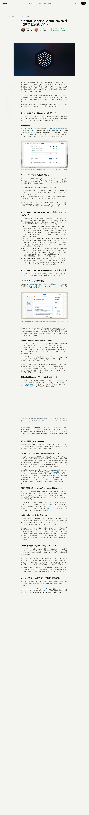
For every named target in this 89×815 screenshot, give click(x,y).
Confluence (44, 475)
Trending (28, 16)
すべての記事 (10, 16)
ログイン (77, 3)
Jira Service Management (36, 589)
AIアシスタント (44, 581)
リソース (57, 3)
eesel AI (56, 472)
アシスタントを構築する (53, 481)
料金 (45, 3)
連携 (40, 3)
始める (83, 3)
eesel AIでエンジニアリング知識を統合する (11, 117)
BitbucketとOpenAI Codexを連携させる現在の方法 (11, 100)
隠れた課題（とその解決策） (11, 106)
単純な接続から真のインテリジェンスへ (11, 111)
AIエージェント (51, 508)
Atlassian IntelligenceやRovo (37, 284)
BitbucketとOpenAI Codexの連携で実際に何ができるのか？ (11, 92)
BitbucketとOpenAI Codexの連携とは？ (11, 85)
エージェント (33, 3)
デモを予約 (70, 3)
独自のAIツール (55, 284)
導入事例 (50, 3)
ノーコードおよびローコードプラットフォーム (34, 345)
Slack (48, 477)
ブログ (22, 16)
